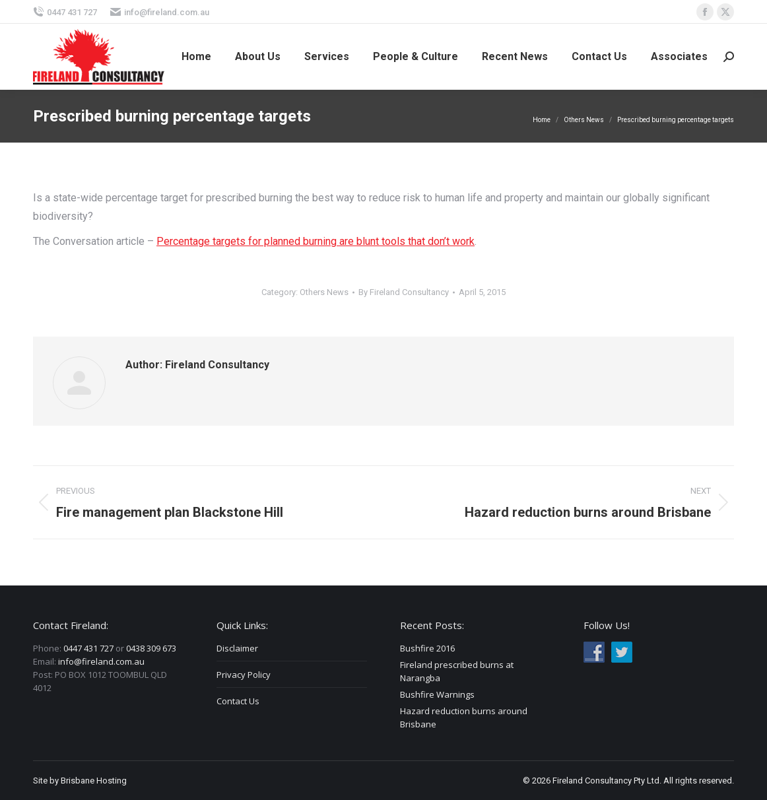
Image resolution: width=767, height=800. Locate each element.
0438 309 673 (151, 648)
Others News (324, 292)
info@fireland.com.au (159, 12)
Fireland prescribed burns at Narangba (457, 671)
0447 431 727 (65, 12)
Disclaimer (237, 648)
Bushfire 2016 (427, 648)
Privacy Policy (244, 675)
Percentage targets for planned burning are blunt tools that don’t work (315, 241)
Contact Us (238, 701)
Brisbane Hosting (94, 780)
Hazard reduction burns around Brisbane (463, 717)
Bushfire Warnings (437, 694)
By (403, 292)
